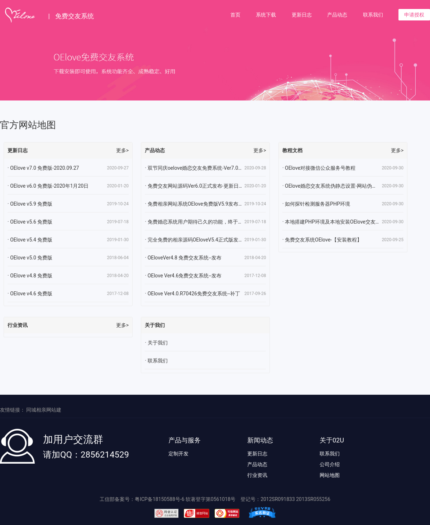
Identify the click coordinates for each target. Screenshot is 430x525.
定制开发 (178, 453)
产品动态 (337, 15)
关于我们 (158, 343)
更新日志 (302, 15)
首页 (235, 15)
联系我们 (373, 15)
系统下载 (266, 15)
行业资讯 (257, 475)
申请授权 (414, 15)
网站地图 (330, 475)
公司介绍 (330, 464)
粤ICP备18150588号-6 (159, 499)
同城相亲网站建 (43, 410)
